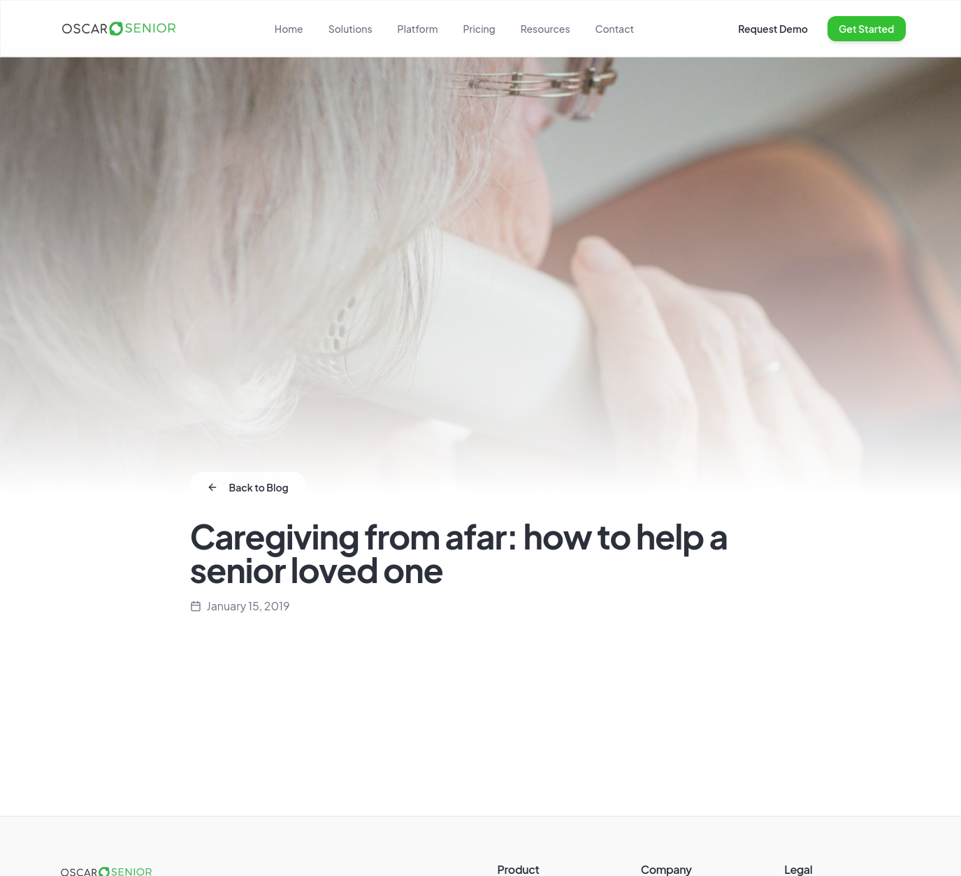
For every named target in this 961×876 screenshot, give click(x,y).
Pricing (479, 28)
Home (289, 28)
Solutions (350, 28)
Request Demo (773, 28)
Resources (545, 28)
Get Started (867, 28)
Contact (615, 28)
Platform (418, 28)
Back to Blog (248, 487)
